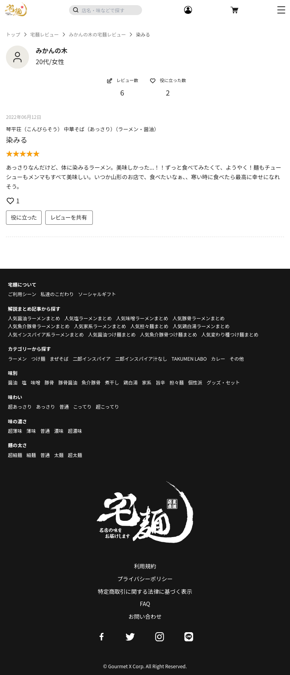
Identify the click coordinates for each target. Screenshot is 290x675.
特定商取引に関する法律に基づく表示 (145, 591)
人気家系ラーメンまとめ (100, 326)
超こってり (107, 406)
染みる (16, 139)
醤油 (12, 382)
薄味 (31, 430)
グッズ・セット (223, 382)
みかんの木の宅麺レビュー (97, 34)
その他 (237, 358)
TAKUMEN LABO (189, 358)
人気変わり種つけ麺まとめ (229, 334)
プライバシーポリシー (145, 579)
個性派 (195, 382)
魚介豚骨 (91, 382)
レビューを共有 (69, 217)
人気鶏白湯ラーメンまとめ (201, 326)
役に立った (24, 217)
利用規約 (145, 566)
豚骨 (49, 382)
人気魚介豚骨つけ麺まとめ (168, 334)
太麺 (58, 454)
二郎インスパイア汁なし (141, 358)
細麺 (31, 454)
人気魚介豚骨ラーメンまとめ (39, 326)
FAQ (145, 604)
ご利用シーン (22, 294)
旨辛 (160, 382)
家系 (147, 382)
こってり (82, 406)
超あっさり (20, 406)
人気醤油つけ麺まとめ (112, 334)
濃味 (58, 430)
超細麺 (15, 454)
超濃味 (75, 430)
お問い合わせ (145, 616)
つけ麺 (38, 358)
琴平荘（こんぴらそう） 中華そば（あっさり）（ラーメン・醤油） (82, 129)
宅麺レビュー (44, 34)
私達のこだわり (57, 294)
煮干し (112, 382)
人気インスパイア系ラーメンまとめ (46, 334)
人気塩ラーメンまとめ (88, 318)
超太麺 (75, 454)
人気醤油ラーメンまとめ (34, 318)
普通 (64, 406)
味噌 (35, 382)
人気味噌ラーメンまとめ (142, 318)
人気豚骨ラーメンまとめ (199, 318)
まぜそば (59, 358)
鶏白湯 (130, 382)
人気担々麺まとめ (149, 326)
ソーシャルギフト (97, 294)
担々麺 (176, 382)
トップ (13, 34)
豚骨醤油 (67, 382)
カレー (218, 358)
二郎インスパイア (92, 358)
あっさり (45, 406)
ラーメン (17, 358)
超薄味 (15, 430)
